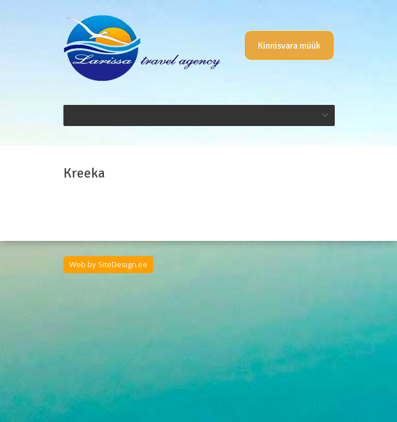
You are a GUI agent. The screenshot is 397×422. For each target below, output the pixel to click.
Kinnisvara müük (289, 46)
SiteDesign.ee (122, 264)
